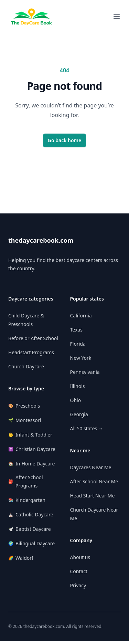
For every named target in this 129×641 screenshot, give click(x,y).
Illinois (77, 386)
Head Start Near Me (92, 495)
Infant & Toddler (30, 434)
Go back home (65, 140)
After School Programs (25, 481)
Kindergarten (26, 500)
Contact (79, 571)
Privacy (78, 585)
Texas (76, 329)
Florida (78, 343)
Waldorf (20, 558)
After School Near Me (94, 481)
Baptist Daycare (29, 529)
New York (81, 358)
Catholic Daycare (30, 514)
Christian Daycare (31, 449)
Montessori (24, 420)
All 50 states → (86, 428)
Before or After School (33, 338)
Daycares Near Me (90, 467)
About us (80, 557)
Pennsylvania (85, 372)
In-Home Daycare (31, 463)
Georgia (79, 414)
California (81, 315)
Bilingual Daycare (31, 543)
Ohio (75, 400)
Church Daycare (26, 366)
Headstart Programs (31, 352)
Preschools (24, 405)
